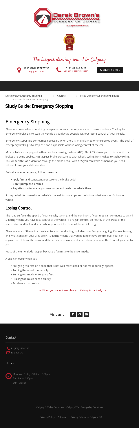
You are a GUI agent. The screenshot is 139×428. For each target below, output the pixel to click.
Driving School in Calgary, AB (86, 417)
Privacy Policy (47, 417)
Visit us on (58, 314)
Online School (110, 70)
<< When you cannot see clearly (57, 290)
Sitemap (62, 417)
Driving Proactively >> (93, 290)
